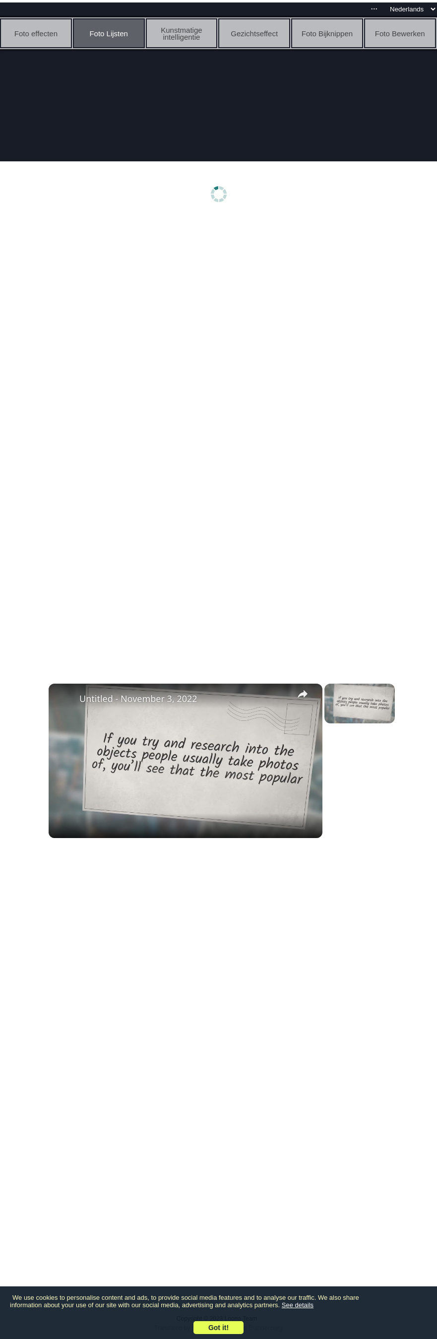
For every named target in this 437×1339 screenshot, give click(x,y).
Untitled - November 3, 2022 (138, 699)
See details (297, 1305)
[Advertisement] (221, 296)
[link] (64, 699)
